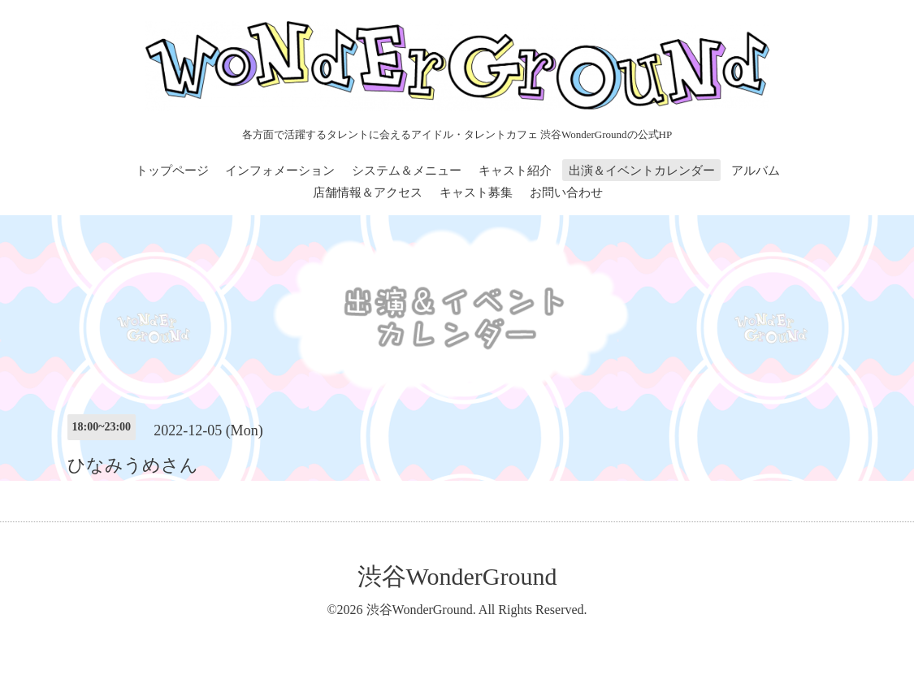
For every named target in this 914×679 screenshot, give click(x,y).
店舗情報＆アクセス (367, 192)
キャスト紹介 (515, 170)
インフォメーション (280, 170)
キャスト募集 (476, 192)
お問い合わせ (566, 192)
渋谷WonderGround (457, 576)
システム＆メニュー (406, 170)
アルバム (755, 170)
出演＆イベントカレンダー (642, 170)
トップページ (172, 170)
